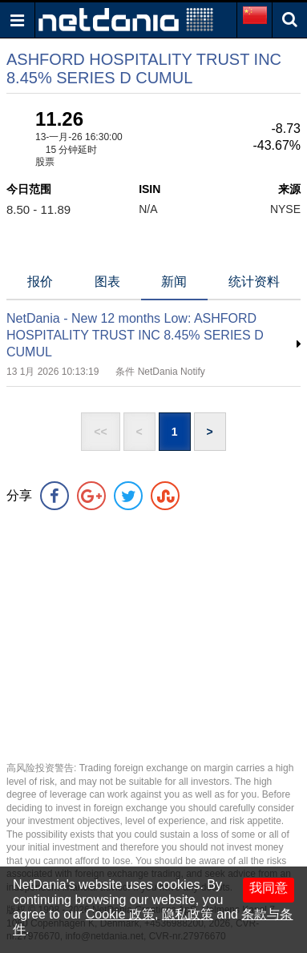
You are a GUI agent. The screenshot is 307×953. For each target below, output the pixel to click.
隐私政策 (187, 914)
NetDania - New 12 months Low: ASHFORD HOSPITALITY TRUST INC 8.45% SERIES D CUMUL (135, 335)
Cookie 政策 (120, 914)
